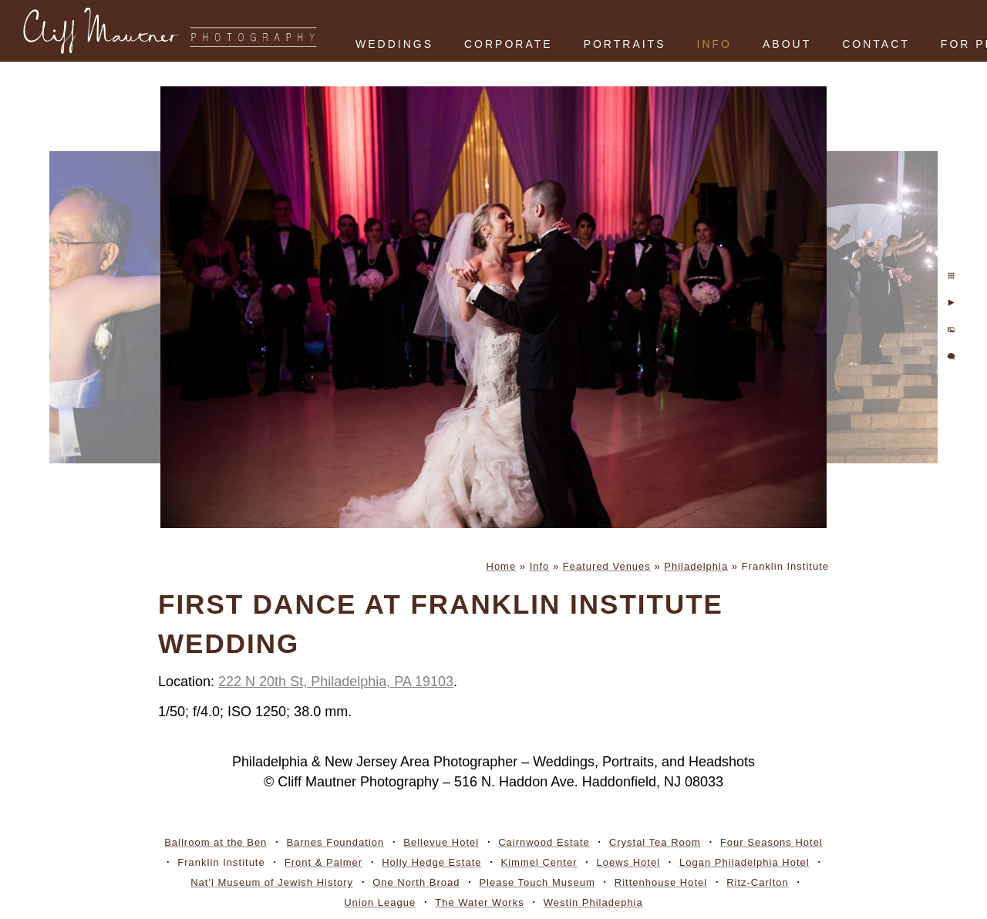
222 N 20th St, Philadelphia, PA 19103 (335, 681)
